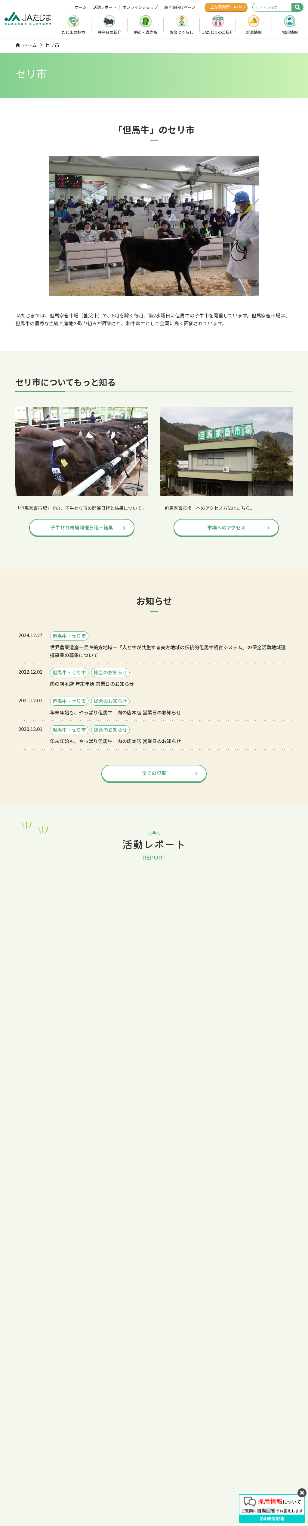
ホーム (81, 7)
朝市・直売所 (145, 32)
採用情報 (290, 32)
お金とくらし (181, 32)
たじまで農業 (150, 1443)
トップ (46, 1159)
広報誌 (283, 1452)
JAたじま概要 (150, 1470)
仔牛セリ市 (26, 1173)
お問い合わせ (274, 1461)
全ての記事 (154, 773)
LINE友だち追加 (41, 1503)
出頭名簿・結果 (31, 1187)
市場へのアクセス (226, 527)
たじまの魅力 (73, 32)
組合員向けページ (180, 7)
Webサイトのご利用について (189, 1498)
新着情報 (254, 32)
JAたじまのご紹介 (217, 32)
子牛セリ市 (215, 1452)
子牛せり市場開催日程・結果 (82, 527)
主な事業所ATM (226, 7)
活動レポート (104, 7)
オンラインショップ (140, 7)
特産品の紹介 (109, 32)
